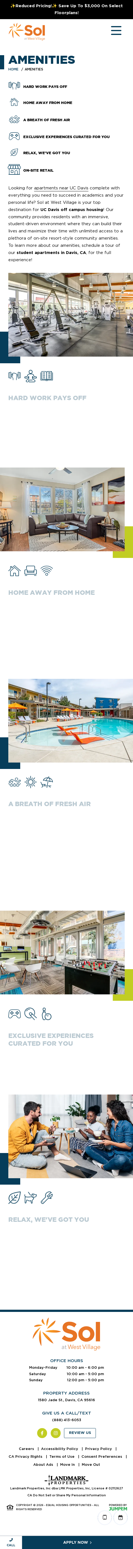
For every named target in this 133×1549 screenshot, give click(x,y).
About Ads (43, 1464)
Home (13, 69)
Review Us (80, 1433)
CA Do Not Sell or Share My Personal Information (66, 1495)
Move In (68, 1464)
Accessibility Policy (60, 1449)
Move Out (91, 1464)
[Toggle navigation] (111, 32)
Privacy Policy (99, 1449)
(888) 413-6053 (66, 1420)
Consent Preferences (102, 1456)
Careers (27, 1449)
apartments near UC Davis (61, 188)
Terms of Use (62, 1456)
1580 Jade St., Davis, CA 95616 (66, 1400)
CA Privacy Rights (26, 1456)
